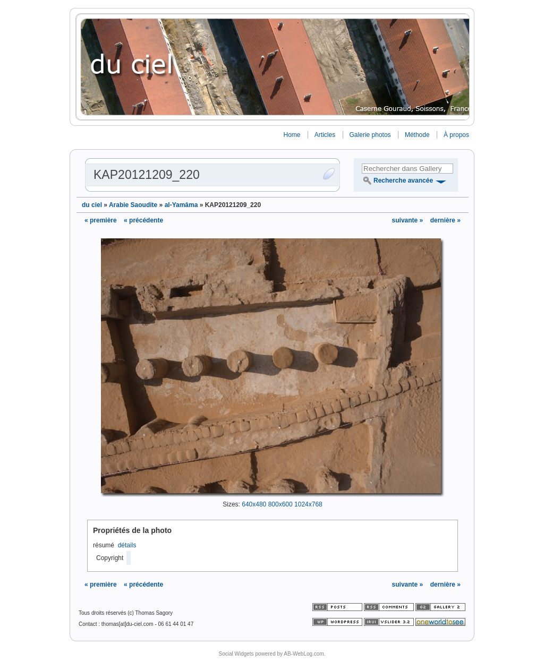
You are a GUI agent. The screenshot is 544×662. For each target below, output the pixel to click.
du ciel (92, 205)
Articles (324, 135)
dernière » (445, 220)
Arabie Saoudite (133, 205)
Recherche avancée (403, 180)
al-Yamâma (181, 205)
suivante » (408, 220)
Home (291, 135)
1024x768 (308, 504)
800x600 (280, 504)
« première (100, 220)
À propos (456, 135)
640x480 (254, 504)
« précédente (143, 220)
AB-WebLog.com (304, 654)
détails (127, 545)
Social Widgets (235, 654)
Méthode (417, 135)
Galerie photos (370, 135)
